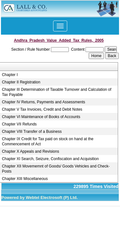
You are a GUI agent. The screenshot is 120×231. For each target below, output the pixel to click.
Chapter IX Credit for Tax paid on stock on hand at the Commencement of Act (47, 141)
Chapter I (10, 75)
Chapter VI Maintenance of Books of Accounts (41, 117)
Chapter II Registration (21, 82)
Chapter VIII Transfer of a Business (32, 131)
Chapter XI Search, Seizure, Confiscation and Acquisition (50, 159)
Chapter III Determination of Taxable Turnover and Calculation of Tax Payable (56, 92)
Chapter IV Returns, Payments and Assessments (43, 102)
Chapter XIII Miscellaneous (25, 178)
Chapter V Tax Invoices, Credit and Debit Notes (42, 109)
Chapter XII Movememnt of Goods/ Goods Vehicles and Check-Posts (56, 169)
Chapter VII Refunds (19, 124)
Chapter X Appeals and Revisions (30, 151)
